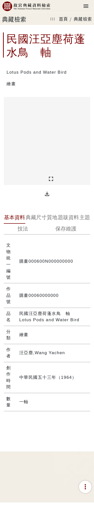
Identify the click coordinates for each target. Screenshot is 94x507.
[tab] (14, 217)
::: (52, 19)
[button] (47, 194)
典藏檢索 (83, 19)
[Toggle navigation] (86, 6)
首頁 (63, 19)
